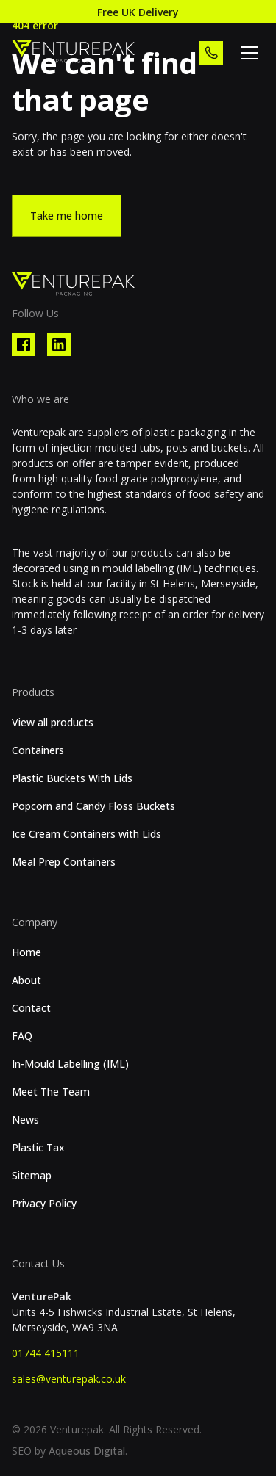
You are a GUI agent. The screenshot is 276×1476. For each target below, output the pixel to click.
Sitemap (32, 1176)
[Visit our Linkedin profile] (59, 344)
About (26, 980)
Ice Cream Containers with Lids (86, 834)
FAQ (22, 1036)
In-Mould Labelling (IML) (70, 1064)
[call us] (211, 53)
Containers (38, 750)
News (25, 1120)
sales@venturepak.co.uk (69, 1379)
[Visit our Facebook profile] (23, 344)
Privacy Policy (44, 1203)
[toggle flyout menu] (249, 53)
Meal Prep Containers (64, 862)
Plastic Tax (38, 1148)
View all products (52, 722)
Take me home (66, 216)
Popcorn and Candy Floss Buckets (93, 806)
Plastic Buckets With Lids (72, 778)
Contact (31, 1008)
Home (26, 952)
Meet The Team (51, 1092)
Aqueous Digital (87, 1451)
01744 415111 (45, 1353)
